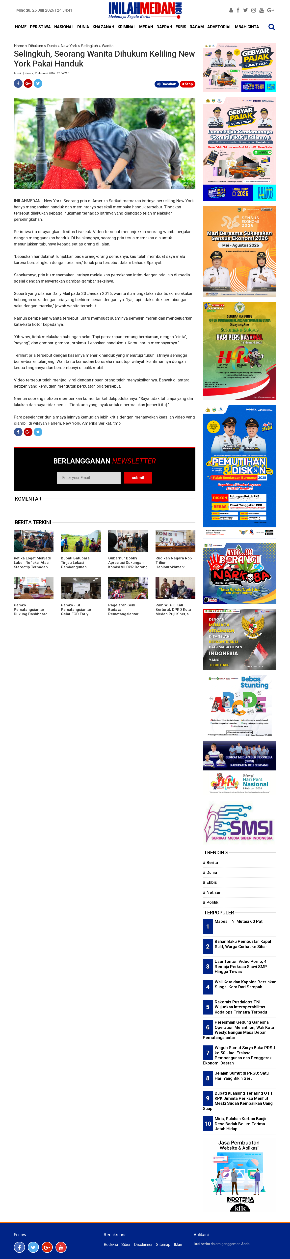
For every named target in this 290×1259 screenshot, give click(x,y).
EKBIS (181, 26)
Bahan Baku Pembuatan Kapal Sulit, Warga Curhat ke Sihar (243, 944)
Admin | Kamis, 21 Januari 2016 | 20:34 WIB (41, 73)
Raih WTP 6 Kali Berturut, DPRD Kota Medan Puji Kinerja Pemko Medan (173, 612)
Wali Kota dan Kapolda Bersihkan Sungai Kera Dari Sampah (245, 984)
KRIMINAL (127, 26)
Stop (187, 84)
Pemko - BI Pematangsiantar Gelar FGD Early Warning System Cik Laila (78, 614)
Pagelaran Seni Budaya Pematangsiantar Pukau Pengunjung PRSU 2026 (125, 614)
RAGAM (197, 26)
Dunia (52, 46)
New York (69, 46)
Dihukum (35, 46)
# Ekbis (210, 882)
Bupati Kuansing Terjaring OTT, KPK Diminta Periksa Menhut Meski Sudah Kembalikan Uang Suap (238, 1101)
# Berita (210, 862)
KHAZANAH (103, 26)
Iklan (178, 1244)
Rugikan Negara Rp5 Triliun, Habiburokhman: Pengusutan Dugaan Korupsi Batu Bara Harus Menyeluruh (174, 569)
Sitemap (163, 1244)
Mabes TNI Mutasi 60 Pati (239, 921)
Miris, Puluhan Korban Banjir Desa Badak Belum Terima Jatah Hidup (241, 1123)
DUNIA (83, 26)
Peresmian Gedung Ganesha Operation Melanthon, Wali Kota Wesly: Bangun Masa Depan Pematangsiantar (238, 1030)
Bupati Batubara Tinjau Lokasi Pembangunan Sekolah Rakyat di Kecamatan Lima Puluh (76, 569)
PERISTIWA (40, 26)
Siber (126, 1244)
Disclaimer (143, 1244)
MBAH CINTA (247, 26)
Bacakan (166, 84)
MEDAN (146, 26)
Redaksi (111, 1244)
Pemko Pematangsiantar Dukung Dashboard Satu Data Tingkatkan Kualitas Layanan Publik (33, 616)
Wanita (107, 46)
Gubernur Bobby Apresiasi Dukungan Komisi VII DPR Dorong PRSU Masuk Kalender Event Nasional (128, 567)
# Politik (210, 902)
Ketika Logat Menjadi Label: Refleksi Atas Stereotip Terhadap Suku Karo (32, 565)
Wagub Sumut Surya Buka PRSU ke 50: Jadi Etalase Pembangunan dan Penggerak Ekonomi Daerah (239, 1055)
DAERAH (164, 26)
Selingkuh (89, 46)
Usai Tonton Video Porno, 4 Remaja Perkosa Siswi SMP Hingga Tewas (241, 966)
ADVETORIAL (219, 26)
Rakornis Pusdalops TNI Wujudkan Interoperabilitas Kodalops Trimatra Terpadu (241, 1007)
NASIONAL (64, 26)
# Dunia (210, 872)
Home (19, 46)
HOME (20, 26)
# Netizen (212, 892)
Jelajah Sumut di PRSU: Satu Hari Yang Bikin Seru (242, 1076)
